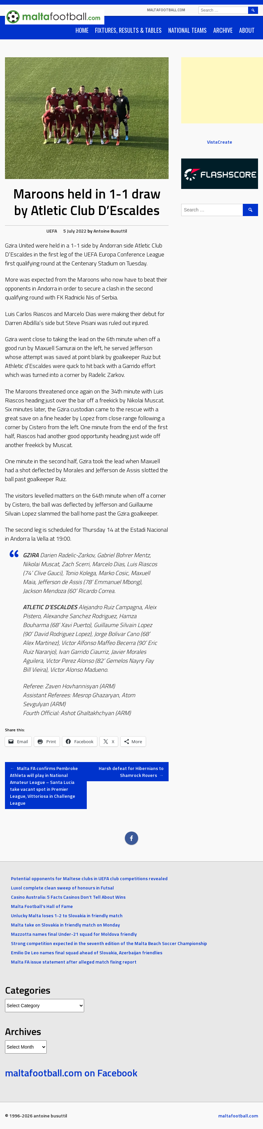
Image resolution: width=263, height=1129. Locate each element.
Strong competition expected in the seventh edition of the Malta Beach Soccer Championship (109, 943)
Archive (223, 30)
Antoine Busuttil (110, 230)
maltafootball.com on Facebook (71, 1072)
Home (82, 30)
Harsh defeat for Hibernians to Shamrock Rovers (131, 772)
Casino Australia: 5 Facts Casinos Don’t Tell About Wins (68, 896)
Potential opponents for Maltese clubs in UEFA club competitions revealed (89, 878)
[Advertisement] (222, 90)
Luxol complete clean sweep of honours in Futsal (62, 887)
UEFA (51, 230)
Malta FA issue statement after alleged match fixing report (73, 961)
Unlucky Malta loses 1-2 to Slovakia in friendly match (67, 915)
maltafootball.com (166, 10)
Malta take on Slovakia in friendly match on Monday (65, 924)
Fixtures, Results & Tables (128, 30)
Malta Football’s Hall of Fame (42, 906)
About (247, 30)
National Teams (187, 30)
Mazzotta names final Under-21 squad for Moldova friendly (74, 933)
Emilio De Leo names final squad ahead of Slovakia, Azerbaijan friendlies (86, 952)
